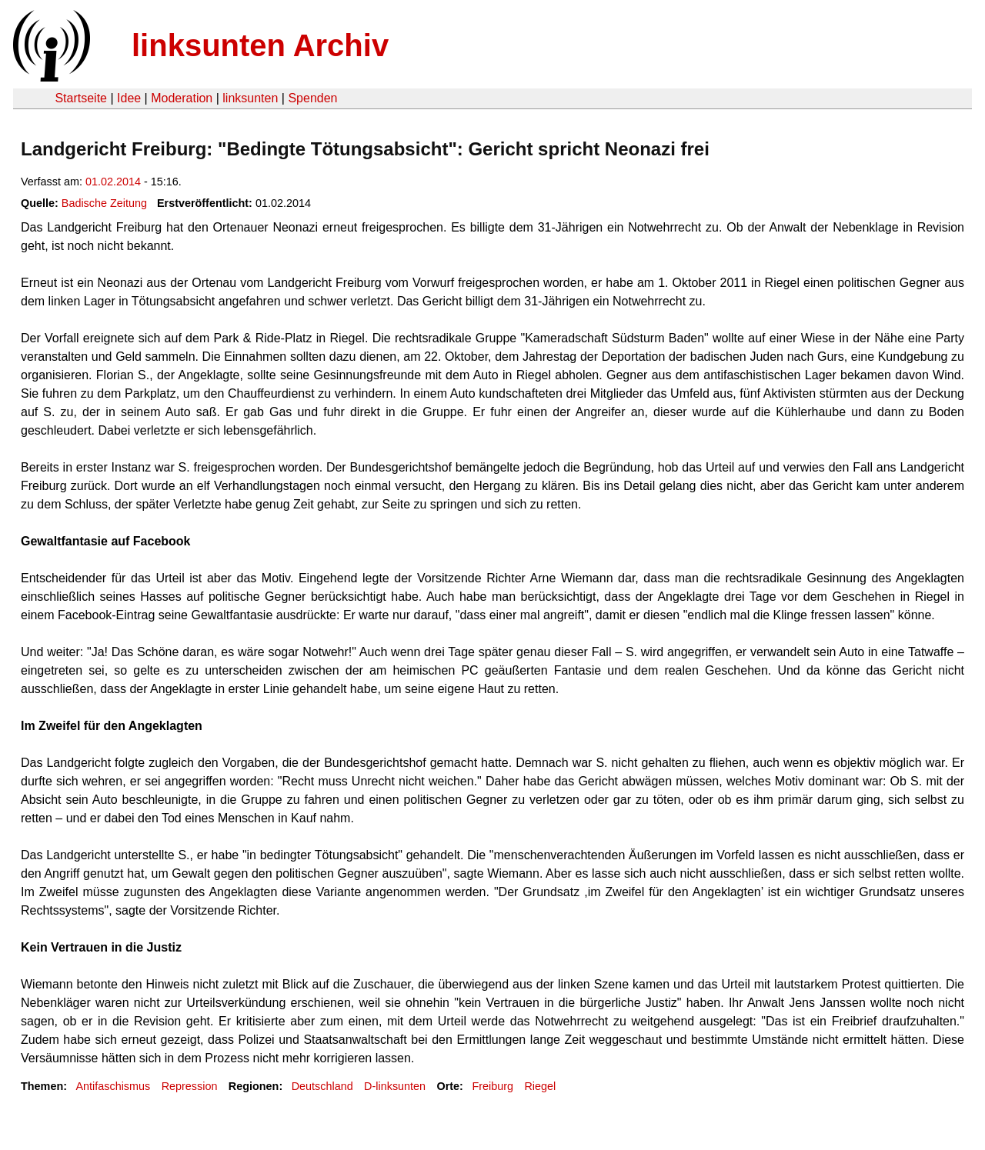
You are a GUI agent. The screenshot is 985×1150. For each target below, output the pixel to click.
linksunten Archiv (260, 45)
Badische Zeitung (104, 203)
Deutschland (322, 1086)
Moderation (181, 98)
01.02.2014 (113, 181)
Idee (129, 98)
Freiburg (492, 1086)
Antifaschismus (112, 1086)
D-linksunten (395, 1086)
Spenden (312, 98)
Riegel (540, 1086)
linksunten (250, 98)
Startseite (81, 98)
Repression (190, 1086)
